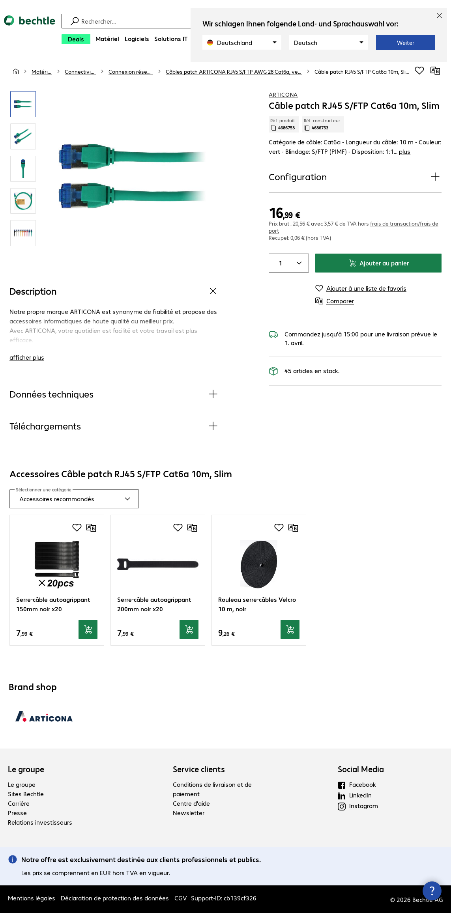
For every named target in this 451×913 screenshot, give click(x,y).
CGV (180, 898)
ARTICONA (283, 94)
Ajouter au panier (378, 263)
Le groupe (26, 769)
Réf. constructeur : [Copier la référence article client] (323, 124)
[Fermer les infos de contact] (432, 890)
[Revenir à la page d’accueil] (29, 31)
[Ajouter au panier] (88, 629)
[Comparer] (435, 70)
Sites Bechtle (26, 794)
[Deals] (76, 39)
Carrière (19, 803)
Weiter (405, 43)
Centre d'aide (191, 803)
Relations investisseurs (40, 822)
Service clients (199, 769)
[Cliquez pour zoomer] (23, 104)
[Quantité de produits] (278, 263)
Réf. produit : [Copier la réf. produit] (284, 124)
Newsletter (188, 812)
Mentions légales (31, 898)
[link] (362, 71)
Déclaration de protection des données (115, 898)
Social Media (361, 769)
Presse (17, 812)
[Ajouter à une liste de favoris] (419, 70)
